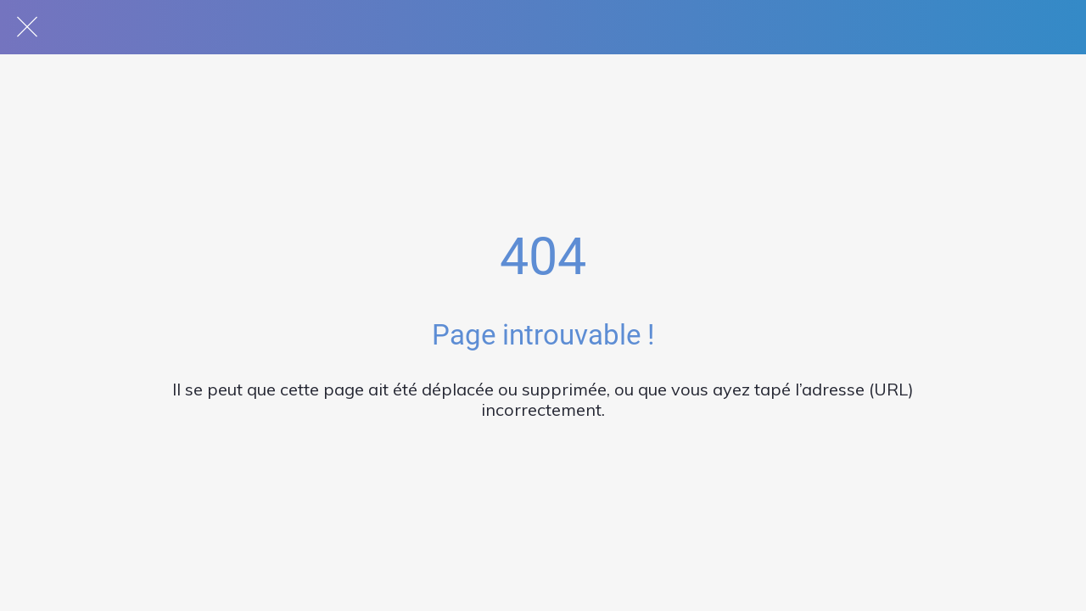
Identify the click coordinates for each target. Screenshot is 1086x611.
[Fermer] (27, 27)
